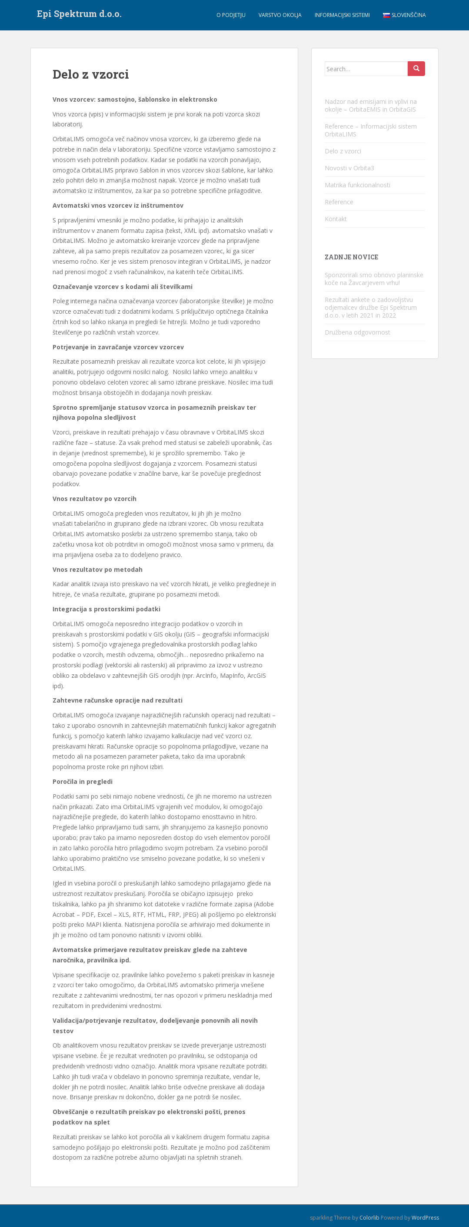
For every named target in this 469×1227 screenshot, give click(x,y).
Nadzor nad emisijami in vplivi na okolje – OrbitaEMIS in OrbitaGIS (371, 105)
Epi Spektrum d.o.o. (79, 15)
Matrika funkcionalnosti (357, 185)
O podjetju (231, 15)
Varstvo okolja (280, 15)
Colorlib (369, 1217)
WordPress (425, 1217)
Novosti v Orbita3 (349, 168)
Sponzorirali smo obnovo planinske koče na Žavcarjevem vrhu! (374, 279)
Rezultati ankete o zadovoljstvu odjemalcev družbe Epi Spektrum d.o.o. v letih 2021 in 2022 (371, 307)
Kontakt (336, 219)
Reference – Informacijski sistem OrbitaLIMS (371, 130)
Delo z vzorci (343, 151)
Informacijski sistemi (342, 15)
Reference (339, 202)
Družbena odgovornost (357, 332)
